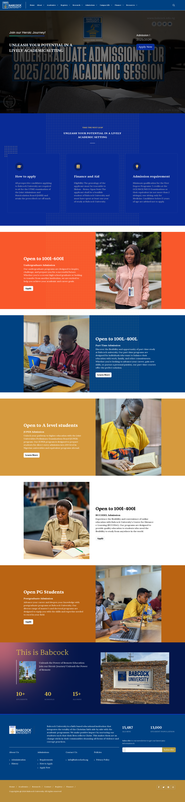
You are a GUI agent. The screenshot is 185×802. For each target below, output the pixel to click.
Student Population (163, 731)
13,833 (127, 727)
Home (12, 787)
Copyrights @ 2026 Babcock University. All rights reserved (35, 791)
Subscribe (169, 749)
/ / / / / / (42, 786)
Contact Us (71, 752)
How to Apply (46, 764)
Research (36, 787)
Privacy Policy (102, 760)
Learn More (103, 375)
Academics (23, 787)
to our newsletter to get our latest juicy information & (143, 742)
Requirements (46, 760)
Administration (18, 760)
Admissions (43, 752)
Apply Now (45, 768)
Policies (98, 752)
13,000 (156, 727)
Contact (47, 787)
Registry (58, 787)
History (14, 764)
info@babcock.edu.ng (78, 760)
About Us (14, 752)
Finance (69, 787)
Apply (28, 288)
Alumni (126, 731)
